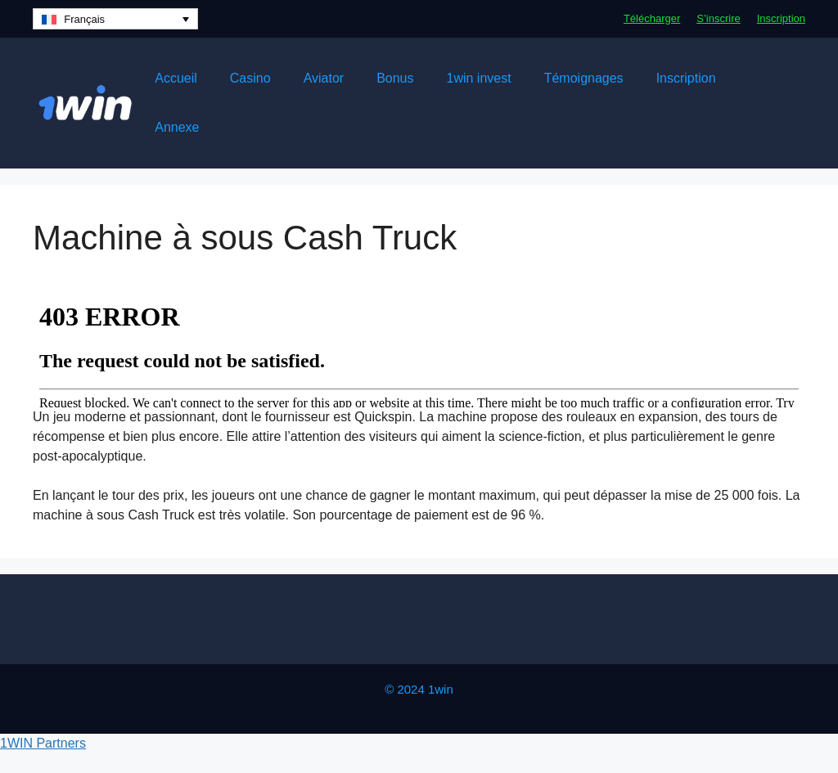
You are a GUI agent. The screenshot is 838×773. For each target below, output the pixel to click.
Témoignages (584, 78)
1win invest (479, 78)
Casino (250, 78)
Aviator (324, 78)
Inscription (781, 18)
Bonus (394, 78)
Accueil (176, 78)
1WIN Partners (43, 743)
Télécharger (652, 18)
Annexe (177, 127)
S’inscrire (718, 18)
